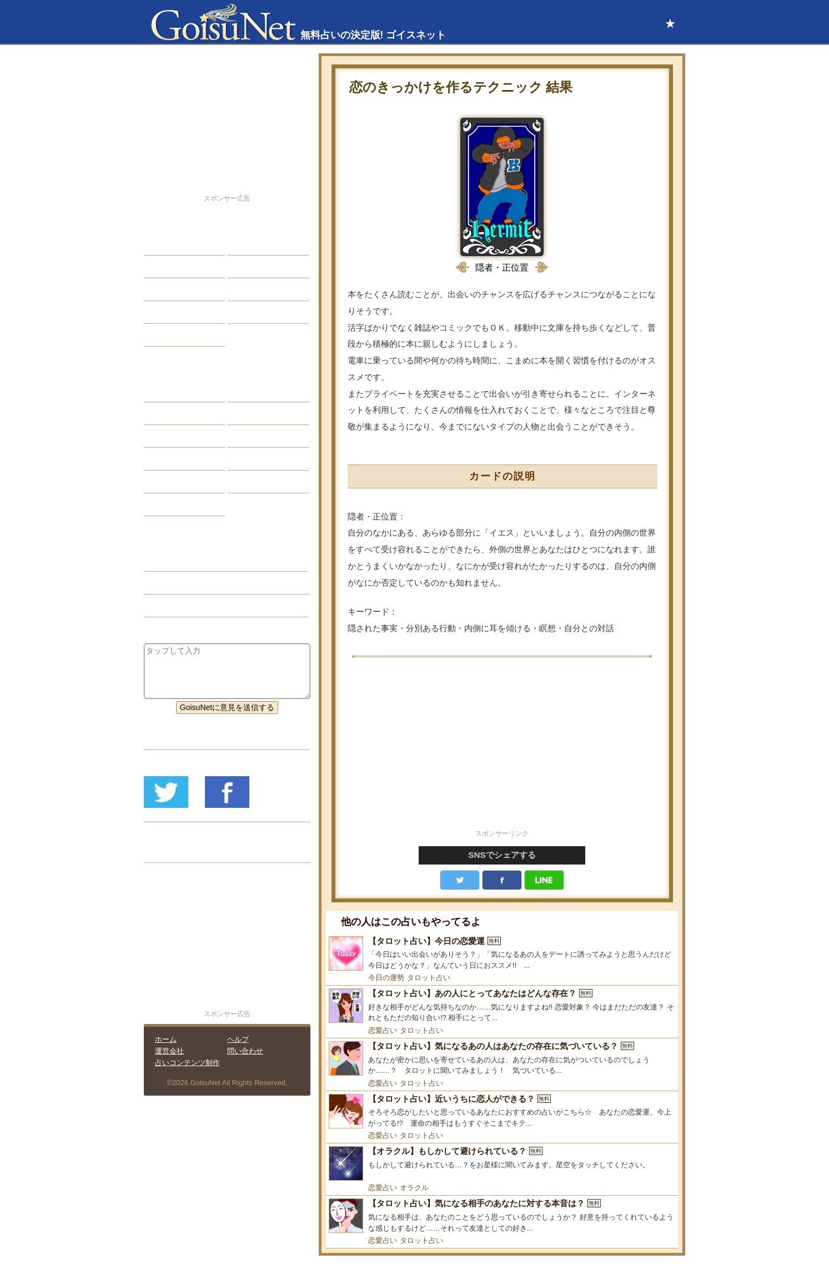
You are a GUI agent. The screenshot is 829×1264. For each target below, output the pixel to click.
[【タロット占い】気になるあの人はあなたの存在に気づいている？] (502, 1058)
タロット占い (428, 977)
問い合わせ (245, 1051)
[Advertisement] (502, 749)
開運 (160, 312)
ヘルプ (238, 1039)
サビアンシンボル (183, 413)
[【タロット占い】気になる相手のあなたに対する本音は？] (502, 1216)
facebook (502, 880)
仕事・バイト (259, 289)
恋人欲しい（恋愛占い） (195, 582)
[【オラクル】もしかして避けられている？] (502, 1163)
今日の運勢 (386, 977)
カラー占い (171, 436)
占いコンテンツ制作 (187, 1062)
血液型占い (255, 436)
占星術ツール (259, 390)
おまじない (171, 504)
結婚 (244, 243)
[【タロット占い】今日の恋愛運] (502, 953)
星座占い (167, 390)
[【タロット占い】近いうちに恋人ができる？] (502, 1111)
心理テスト (255, 481)
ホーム (166, 1039)
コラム (247, 458)
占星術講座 (171, 335)
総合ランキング (263, 312)
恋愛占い (382, 1030)
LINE (544, 880)
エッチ (163, 289)
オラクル (414, 1187)
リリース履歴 (175, 851)
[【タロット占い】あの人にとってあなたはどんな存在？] (502, 1006)
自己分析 (167, 266)
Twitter (459, 880)
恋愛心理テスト (179, 481)
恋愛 (160, 243)
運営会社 (169, 1051)
